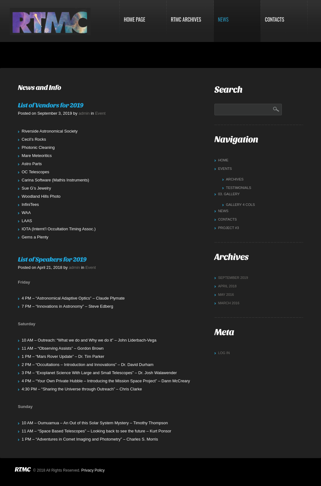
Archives (235, 179)
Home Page (134, 19)
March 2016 (228, 303)
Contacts (274, 19)
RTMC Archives (186, 19)
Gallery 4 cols (240, 204)
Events (225, 168)
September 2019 (233, 278)
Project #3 (228, 228)
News (223, 19)
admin (84, 113)
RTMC (22, 469)
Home (223, 160)
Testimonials (238, 188)
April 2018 (227, 286)
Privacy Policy (93, 470)
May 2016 (226, 294)
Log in (224, 353)
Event (100, 113)
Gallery (229, 194)
